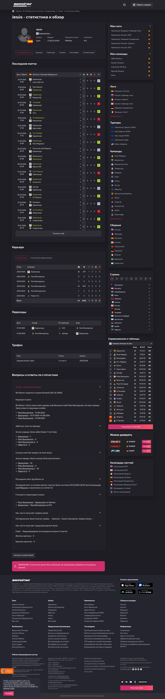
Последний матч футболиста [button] (30, 479)
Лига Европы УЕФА (119, 131)
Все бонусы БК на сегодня (58, 647)
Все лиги (15, 621)
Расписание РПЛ (117, 467)
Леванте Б (22, 445)
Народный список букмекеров (96, 636)
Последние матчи (24, 52)
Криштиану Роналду (20, 630)
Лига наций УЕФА (119, 136)
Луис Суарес (17, 644)
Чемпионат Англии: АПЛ (121, 35)
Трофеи (73, 52)
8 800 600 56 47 (64, 678)
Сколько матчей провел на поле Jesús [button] (34, 452)
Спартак (116, 202)
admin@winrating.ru (71, 685)
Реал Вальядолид (25, 413)
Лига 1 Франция (18, 616)
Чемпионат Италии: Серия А (123, 43)
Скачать (82, 3)
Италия (114, 255)
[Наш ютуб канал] (130, 682)
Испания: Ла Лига (120, 91)
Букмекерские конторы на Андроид (98, 647)
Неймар (15, 636)
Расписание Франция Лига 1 (122, 485)
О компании (124, 630)
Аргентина (116, 263)
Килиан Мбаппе (18, 639)
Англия (114, 242)
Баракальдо (23, 415)
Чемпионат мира (118, 140)
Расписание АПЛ (117, 470)
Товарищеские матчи (92, 616)
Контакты (124, 633)
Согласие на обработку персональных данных (135, 645)
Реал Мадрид (118, 156)
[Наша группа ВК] (126, 682)
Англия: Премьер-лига (121, 104)
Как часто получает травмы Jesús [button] (32, 513)
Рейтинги (55, 3)
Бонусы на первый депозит (58, 633)
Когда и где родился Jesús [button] (28, 387)
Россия (114, 230)
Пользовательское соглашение (94, 663)
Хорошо (8, 693)
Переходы (57, 52)
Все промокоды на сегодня (58, 642)
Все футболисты (18, 647)
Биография (88, 52)
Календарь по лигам (120, 488)
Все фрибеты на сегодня (57, 644)
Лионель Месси (18, 633)
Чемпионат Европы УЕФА (122, 127)
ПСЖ (115, 177)
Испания (116, 238)
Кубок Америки (118, 144)
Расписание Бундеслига (120, 481)
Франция (115, 234)
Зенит (115, 198)
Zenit (113, 75)
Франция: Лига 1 (118, 112)
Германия (115, 251)
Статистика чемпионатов (43, 258)
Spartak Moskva (117, 71)
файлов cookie (8, 689)
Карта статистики (127, 636)
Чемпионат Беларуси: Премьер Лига (126, 31)
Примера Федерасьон (48, 75)
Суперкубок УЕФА (91, 618)
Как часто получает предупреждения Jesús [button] (37, 525)
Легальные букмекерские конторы (97, 639)
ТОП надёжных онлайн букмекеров (97, 642)
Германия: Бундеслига (121, 108)
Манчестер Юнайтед (121, 194)
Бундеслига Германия (20, 613)
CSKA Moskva (116, 59)
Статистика (44, 3)
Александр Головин (19, 642)
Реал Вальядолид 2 (26, 442)
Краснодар (117, 215)
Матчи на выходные (120, 492)
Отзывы (97, 3)
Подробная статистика (130, 427)
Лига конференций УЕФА (94, 613)
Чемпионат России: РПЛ (121, 48)
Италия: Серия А (118, 99)
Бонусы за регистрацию (57, 639)
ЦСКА (115, 210)
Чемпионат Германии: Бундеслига (125, 39)
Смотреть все (115, 116)
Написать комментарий (23, 555)
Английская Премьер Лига (22, 607)
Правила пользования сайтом (132, 642)
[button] (130, 285)
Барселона (117, 160)
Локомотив (117, 206)
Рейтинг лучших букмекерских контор (99, 633)
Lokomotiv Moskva (118, 67)
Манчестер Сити (119, 164)
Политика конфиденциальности (94, 669)
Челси (115, 181)
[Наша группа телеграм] (122, 682)
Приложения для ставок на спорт (97, 630)
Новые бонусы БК (55, 630)
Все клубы (52, 621)
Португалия (116, 246)
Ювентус (116, 189)
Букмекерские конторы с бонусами (98, 644)
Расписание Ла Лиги (119, 477)
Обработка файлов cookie (130, 639)
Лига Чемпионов (90, 607)
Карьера (41, 52)
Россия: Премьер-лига (121, 95)
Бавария (116, 173)
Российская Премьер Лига (22, 618)
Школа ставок (108, 3)
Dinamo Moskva (117, 63)
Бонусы (64, 3)
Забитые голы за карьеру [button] (28, 426)
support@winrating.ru (55, 682)
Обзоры (73, 3)
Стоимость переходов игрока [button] (30, 494)
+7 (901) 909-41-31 (62, 676)
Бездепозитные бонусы (57, 636)
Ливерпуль (117, 168)
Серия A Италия (18, 605)
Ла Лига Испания (18, 610)
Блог (90, 3)
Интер (115, 185)
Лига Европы (89, 605)
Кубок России (89, 610)
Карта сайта (88, 671)
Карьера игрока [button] (23, 399)
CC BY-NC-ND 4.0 (131, 669)
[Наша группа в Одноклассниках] (135, 682)
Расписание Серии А (119, 474)
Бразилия (115, 259)
